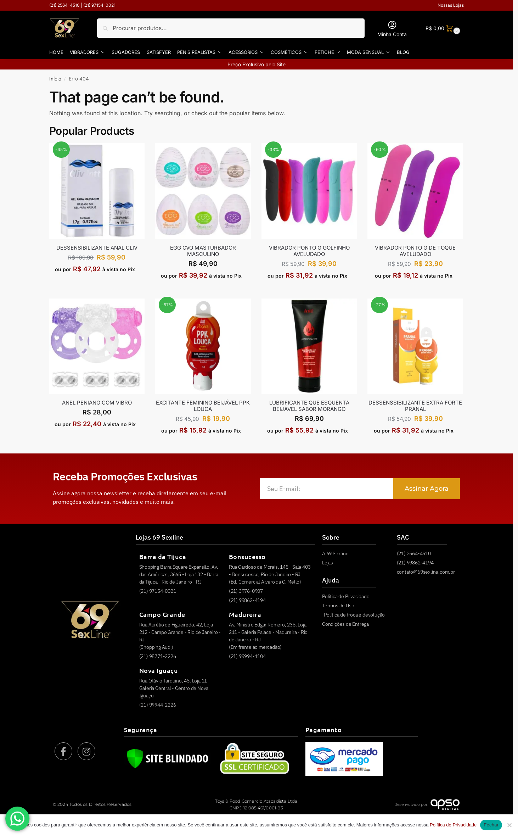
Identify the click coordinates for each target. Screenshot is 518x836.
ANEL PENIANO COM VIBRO (97, 403)
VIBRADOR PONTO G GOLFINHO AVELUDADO (309, 250)
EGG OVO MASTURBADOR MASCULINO (203, 250)
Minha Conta (392, 28)
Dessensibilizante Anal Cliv (96, 247)
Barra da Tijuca (162, 556)
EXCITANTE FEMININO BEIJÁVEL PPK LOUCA (203, 406)
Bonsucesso (247, 556)
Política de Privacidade (453, 824)
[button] (442, 28)
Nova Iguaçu (158, 670)
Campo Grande (162, 614)
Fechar (491, 824)
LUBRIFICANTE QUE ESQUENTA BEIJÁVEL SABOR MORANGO (309, 406)
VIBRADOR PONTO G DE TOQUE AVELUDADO (415, 250)
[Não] (509, 825)
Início (55, 79)
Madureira (245, 614)
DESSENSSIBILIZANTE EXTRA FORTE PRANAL (415, 406)
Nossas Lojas (451, 5)
